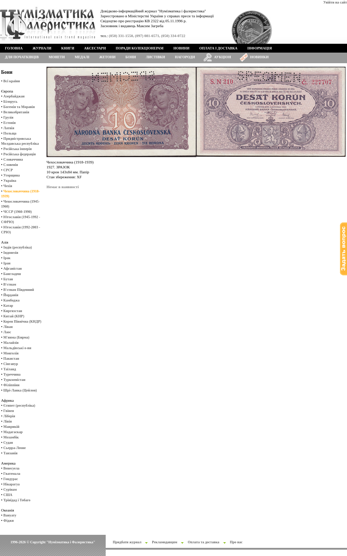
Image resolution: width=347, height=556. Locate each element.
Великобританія (16, 112)
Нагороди (185, 57)
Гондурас (11, 479)
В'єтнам (10, 284)
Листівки (155, 57)
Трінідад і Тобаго (17, 500)
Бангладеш (12, 274)
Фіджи (9, 520)
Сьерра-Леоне (15, 448)
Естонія (10, 123)
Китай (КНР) (14, 316)
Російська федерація (20, 154)
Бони (130, 57)
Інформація (259, 48)
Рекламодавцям (164, 542)
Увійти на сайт (335, 2)
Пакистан (11, 358)
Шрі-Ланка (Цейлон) (20, 390)
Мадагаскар (13, 432)
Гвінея (9, 411)
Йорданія (11, 295)
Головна (14, 48)
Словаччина (13, 159)
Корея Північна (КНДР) (23, 321)
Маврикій (11, 427)
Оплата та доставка (203, 542)
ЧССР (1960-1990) (18, 212)
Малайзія (11, 343)
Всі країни (12, 81)
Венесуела (11, 468)
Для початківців (22, 57)
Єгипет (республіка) (19, 405)
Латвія (9, 128)
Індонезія (11, 253)
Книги (67, 48)
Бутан (8, 279)
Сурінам (10, 489)
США (8, 495)
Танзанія (11, 453)
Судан (8, 442)
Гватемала (12, 474)
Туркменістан (15, 380)
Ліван (8, 327)
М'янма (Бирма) (17, 337)
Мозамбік (11, 437)
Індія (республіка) (18, 247)
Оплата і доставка (218, 48)
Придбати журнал (127, 542)
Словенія (11, 165)
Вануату (10, 515)
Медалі (82, 57)
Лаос (7, 332)
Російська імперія (18, 149)
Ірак (7, 258)
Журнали (41, 48)
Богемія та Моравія (19, 107)
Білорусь (11, 101)
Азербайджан (14, 96)
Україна (10, 181)
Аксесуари (95, 48)
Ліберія (9, 416)
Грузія (8, 117)
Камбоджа (12, 300)
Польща (10, 133)
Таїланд (10, 369)
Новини (181, 48)
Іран (7, 263)
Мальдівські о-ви (17, 348)
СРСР (8, 170)
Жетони (107, 57)
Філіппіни (12, 385)
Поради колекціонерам (139, 48)
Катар (8, 305)
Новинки (259, 57)
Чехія (8, 186)
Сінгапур (11, 364)
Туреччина (12, 374)
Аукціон (222, 57)
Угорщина (12, 175)
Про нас (236, 542)
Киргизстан (13, 311)
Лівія (8, 421)
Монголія (11, 353)
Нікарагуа (12, 484)
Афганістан (13, 268)
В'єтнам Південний (19, 290)
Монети (57, 57)
